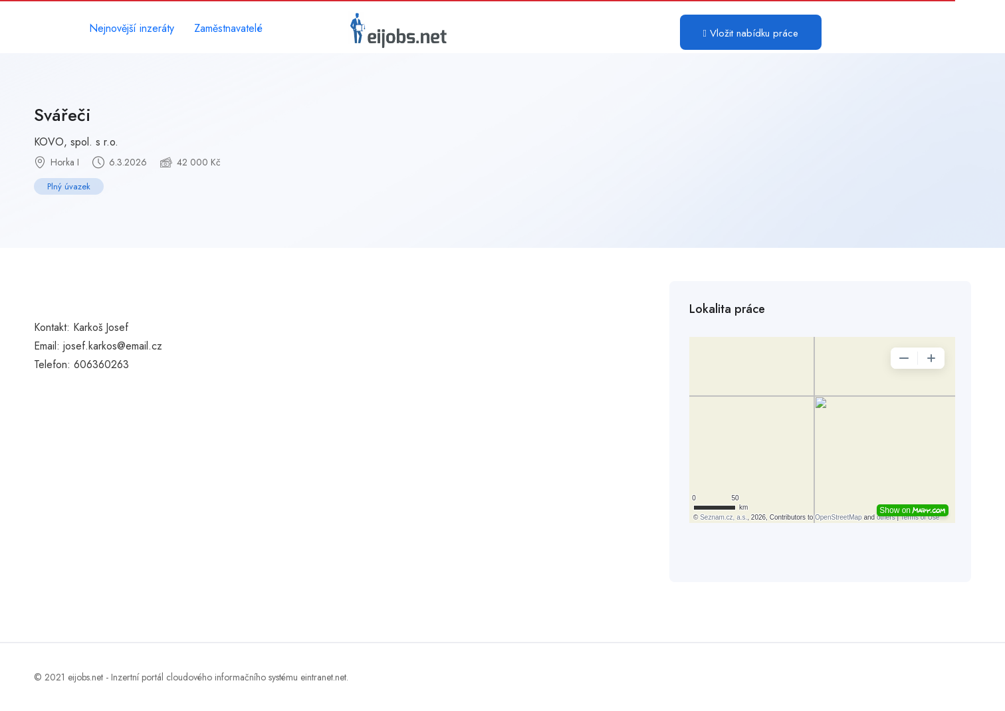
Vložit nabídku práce (750, 33)
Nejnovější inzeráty (131, 28)
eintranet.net (323, 677)
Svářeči (62, 115)
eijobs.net (85, 677)
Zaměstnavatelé (228, 28)
